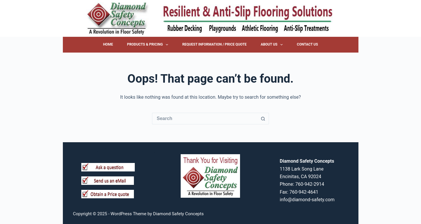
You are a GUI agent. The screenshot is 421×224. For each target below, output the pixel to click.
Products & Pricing (148, 44)
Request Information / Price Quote (214, 44)
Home (108, 44)
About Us (273, 44)
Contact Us (307, 44)
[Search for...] (204, 118)
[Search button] (263, 118)
